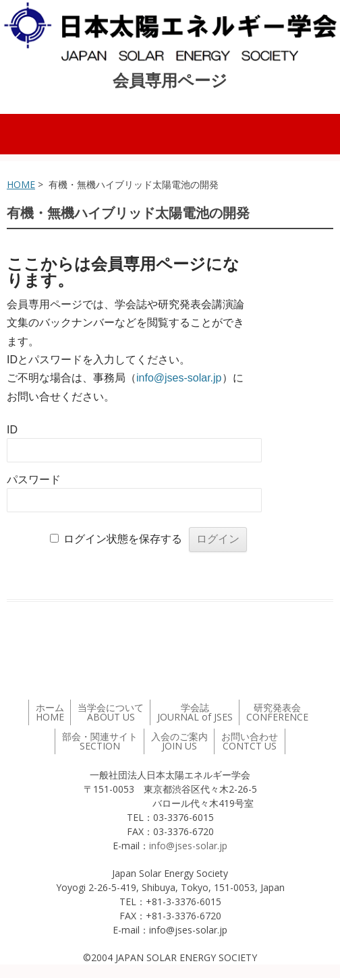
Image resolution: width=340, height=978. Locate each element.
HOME (21, 184)
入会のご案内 (179, 741)
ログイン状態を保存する (122, 539)
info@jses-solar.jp (179, 378)
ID (12, 429)
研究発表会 (277, 712)
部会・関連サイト (100, 741)
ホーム (50, 712)
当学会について (111, 712)
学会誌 (195, 712)
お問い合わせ (249, 741)
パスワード (34, 479)
